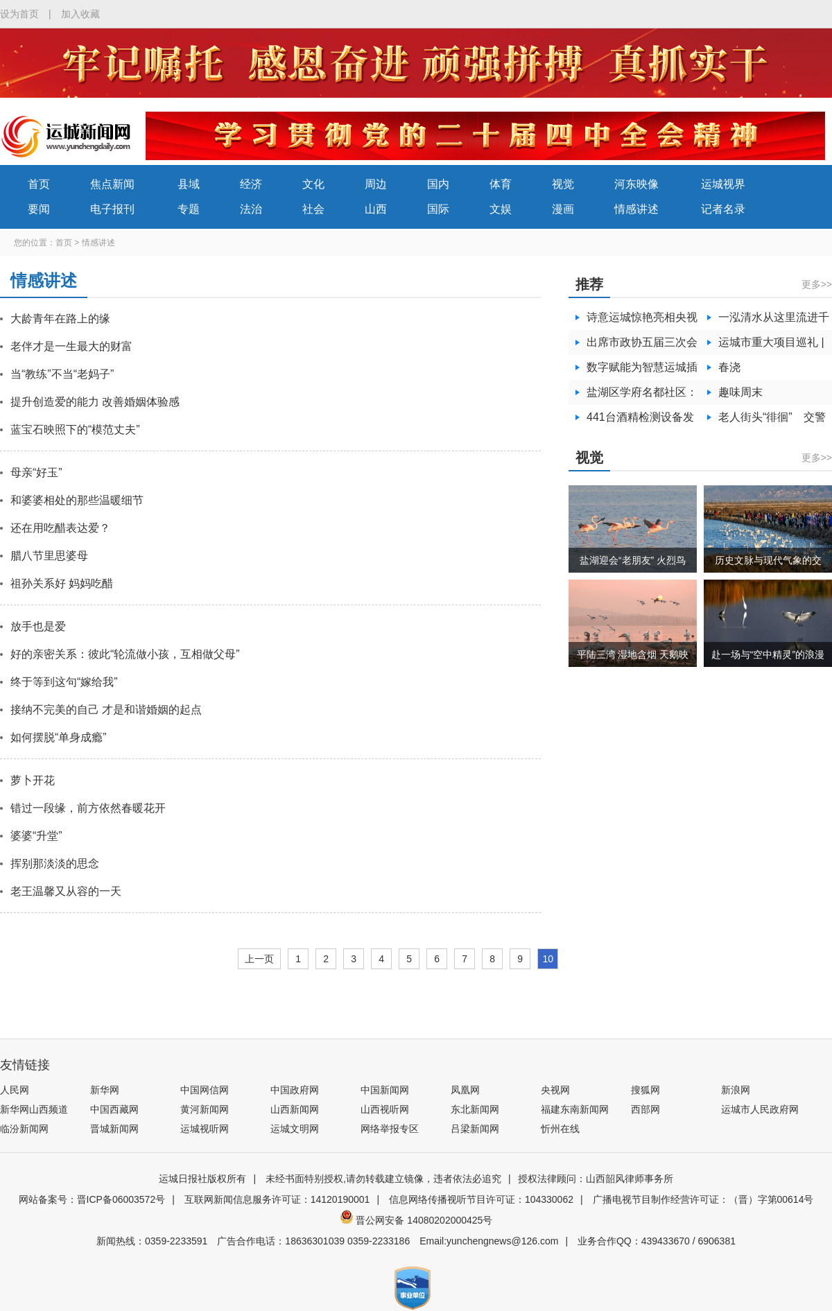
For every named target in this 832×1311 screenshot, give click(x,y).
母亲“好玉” (36, 472)
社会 (313, 209)
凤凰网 (465, 1089)
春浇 (729, 367)
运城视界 (723, 184)
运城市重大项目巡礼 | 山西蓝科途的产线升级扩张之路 (773, 345)
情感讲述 (636, 209)
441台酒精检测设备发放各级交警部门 (640, 420)
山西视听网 (385, 1109)
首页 (39, 184)
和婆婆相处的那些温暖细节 (77, 500)
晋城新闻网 (114, 1128)
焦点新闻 (112, 184)
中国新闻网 (385, 1089)
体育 (500, 184)
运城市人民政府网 (760, 1109)
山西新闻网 (294, 1109)
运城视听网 (204, 1128)
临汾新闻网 (24, 1128)
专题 (188, 209)
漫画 (563, 209)
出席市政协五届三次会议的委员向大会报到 (642, 345)
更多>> (816, 284)
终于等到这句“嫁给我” (64, 682)
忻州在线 (560, 1128)
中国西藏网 (114, 1109)
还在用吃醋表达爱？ (60, 528)
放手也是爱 (38, 626)
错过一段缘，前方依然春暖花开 (88, 808)
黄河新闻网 (204, 1109)
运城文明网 (294, 1128)
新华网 (104, 1089)
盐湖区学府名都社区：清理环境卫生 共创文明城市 (642, 395)
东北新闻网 (475, 1109)
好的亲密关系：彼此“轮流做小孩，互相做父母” (125, 654)
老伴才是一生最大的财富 (71, 346)
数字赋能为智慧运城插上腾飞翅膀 (642, 370)
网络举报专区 (390, 1128)
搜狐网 (645, 1089)
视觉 (563, 184)
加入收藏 (80, 13)
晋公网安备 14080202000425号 (416, 1220)
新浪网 (735, 1089)
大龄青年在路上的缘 (60, 318)
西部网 (645, 1109)
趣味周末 (740, 392)
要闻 (39, 209)
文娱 (500, 209)
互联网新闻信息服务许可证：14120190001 (277, 1199)
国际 (438, 209)
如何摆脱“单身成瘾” (58, 737)
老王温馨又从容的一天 (65, 891)
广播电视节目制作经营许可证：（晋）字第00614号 (703, 1199)
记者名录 (723, 209)
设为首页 (19, 13)
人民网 (14, 1089)
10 (547, 958)
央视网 (555, 1089)
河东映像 (636, 184)
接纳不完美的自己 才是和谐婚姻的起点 (106, 709)
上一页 (259, 958)
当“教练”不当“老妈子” (62, 374)
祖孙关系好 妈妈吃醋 (61, 583)
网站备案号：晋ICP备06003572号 (92, 1199)
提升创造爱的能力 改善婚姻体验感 (95, 402)
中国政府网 (294, 1089)
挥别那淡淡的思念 (54, 863)
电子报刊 (112, 209)
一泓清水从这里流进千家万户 (773, 320)
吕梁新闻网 (475, 1128)
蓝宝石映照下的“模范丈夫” (75, 429)
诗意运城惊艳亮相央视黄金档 (642, 320)
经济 (251, 184)
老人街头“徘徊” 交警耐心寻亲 (772, 420)
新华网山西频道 (34, 1109)
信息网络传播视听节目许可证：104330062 (481, 1199)
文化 (313, 184)
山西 (376, 209)
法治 (251, 209)
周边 (376, 184)
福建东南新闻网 (575, 1109)
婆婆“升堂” (36, 836)
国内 (438, 184)
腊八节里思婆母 (49, 556)
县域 (188, 184)
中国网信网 (204, 1089)
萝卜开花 (32, 780)
